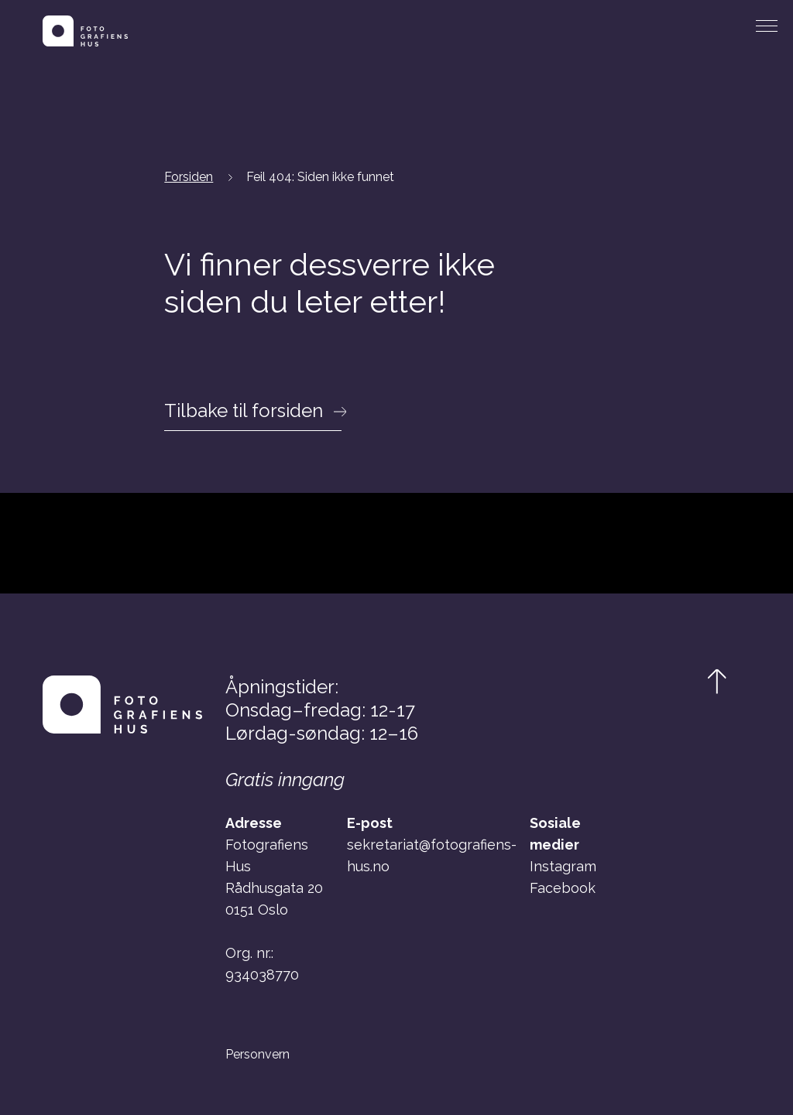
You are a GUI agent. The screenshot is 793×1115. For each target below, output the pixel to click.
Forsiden (188, 176)
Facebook (563, 888)
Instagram (563, 866)
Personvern (257, 1055)
